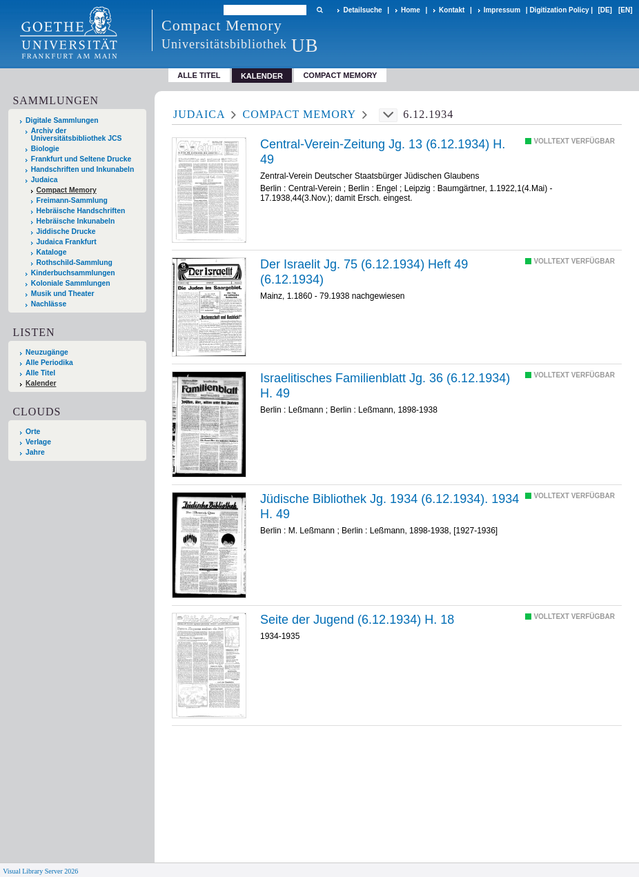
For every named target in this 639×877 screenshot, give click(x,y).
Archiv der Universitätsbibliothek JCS (76, 134)
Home (410, 10)
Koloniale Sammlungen (70, 283)
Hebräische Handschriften (81, 211)
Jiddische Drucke (66, 231)
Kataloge (52, 252)
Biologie (45, 148)
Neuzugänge (47, 352)
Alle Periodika (49, 362)
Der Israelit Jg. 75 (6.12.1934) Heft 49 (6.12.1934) (364, 271)
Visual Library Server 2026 (40, 871)
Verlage (38, 442)
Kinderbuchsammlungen (73, 273)
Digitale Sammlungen (62, 120)
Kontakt (451, 10)
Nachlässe (48, 304)
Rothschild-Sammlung (74, 262)
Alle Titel (198, 75)
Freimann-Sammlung (72, 200)
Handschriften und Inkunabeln (83, 169)
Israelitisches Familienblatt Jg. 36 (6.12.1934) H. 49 (385, 385)
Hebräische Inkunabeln (76, 221)
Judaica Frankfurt (67, 242)
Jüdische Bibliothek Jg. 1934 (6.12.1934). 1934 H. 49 (389, 506)
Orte (33, 431)
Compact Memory (340, 75)
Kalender (41, 383)
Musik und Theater (63, 293)
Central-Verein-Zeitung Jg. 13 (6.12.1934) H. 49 (382, 151)
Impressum (502, 10)
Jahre (35, 452)
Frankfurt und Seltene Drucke (81, 159)
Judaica (44, 180)
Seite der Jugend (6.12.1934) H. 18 (357, 620)
